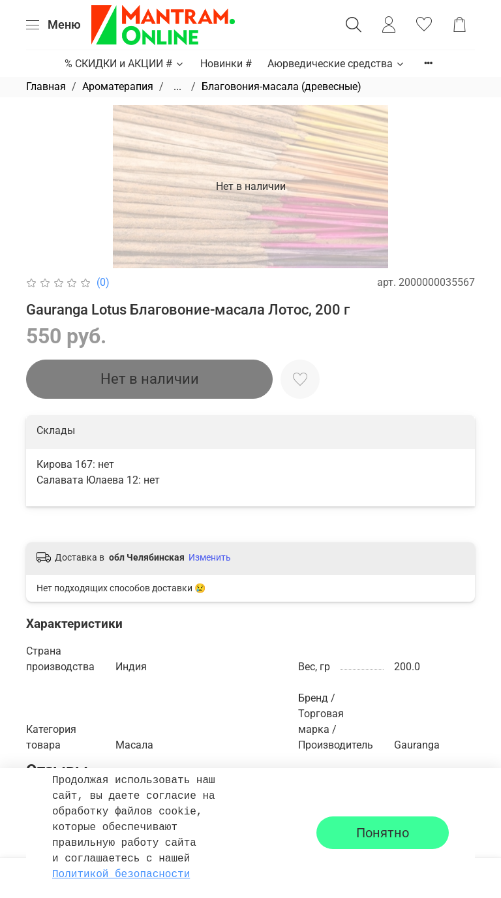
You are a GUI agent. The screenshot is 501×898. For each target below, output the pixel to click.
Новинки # (226, 63)
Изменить (210, 557)
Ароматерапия (117, 86)
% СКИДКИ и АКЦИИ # (125, 63)
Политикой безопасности (121, 874)
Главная (46, 86)
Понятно (382, 833)
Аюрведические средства (336, 63)
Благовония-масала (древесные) (281, 86)
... (177, 87)
